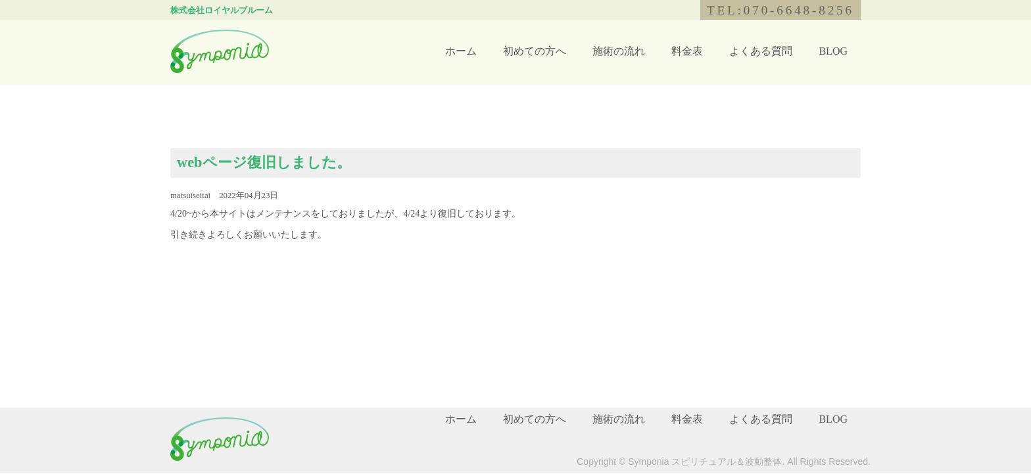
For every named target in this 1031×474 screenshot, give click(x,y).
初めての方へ (534, 51)
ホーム (461, 51)
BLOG (833, 51)
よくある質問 (760, 51)
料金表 (687, 51)
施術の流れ (618, 51)
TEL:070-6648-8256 (780, 10)
